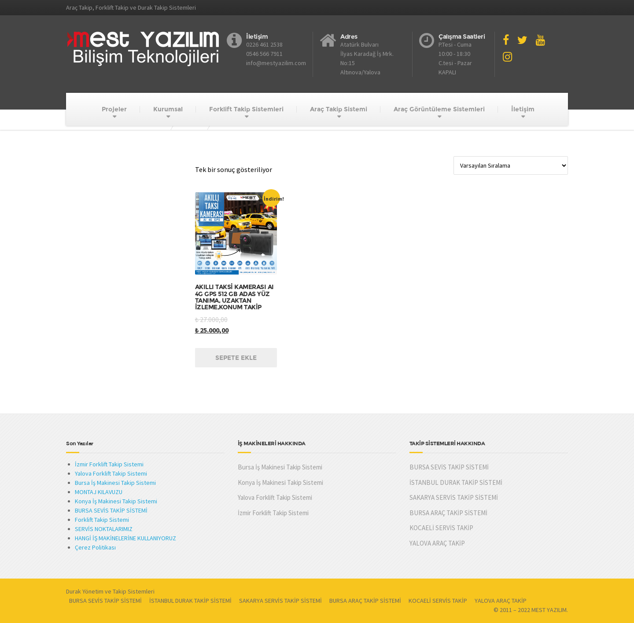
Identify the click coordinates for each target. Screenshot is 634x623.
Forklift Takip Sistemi (102, 520)
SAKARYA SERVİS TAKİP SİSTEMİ (453, 497)
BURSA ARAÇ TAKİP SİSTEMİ (448, 513)
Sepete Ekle (236, 358)
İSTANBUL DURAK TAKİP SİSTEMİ (455, 482)
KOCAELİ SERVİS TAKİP (441, 528)
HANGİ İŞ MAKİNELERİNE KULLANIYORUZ (125, 538)
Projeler (114, 109)
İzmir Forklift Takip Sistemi (109, 464)
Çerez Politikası (95, 547)
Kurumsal (168, 109)
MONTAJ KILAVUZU (98, 492)
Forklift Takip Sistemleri (246, 109)
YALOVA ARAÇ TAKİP (437, 543)
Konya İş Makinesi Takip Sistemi (116, 501)
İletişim (522, 109)
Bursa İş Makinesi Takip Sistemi (115, 483)
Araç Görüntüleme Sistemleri (439, 109)
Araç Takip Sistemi (338, 109)
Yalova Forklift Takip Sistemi (111, 473)
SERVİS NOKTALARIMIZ (104, 529)
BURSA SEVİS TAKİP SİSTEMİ (111, 510)
